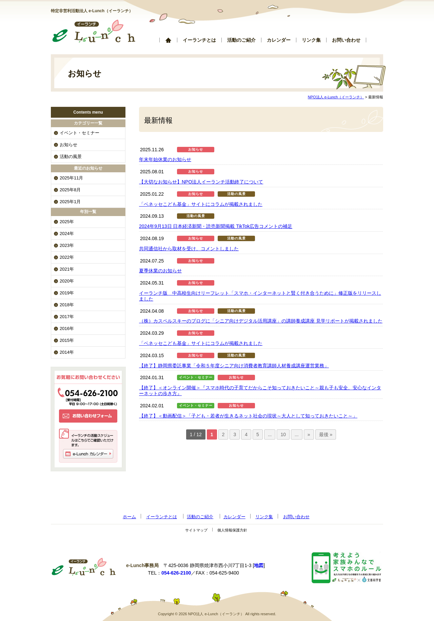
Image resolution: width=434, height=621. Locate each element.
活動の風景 (236, 194)
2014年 (67, 352)
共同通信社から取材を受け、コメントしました (189, 248)
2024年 (67, 233)
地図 (258, 565)
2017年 (67, 316)
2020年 (67, 281)
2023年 (67, 245)
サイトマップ (196, 530)
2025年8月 (70, 189)
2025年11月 (71, 177)
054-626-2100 (176, 573)
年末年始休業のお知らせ (165, 159)
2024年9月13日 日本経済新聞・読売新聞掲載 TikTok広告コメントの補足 (215, 226)
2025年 (67, 221)
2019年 (67, 292)
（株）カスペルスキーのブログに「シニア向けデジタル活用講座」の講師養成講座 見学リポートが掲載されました (260, 321)
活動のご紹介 (241, 40)
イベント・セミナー (196, 377)
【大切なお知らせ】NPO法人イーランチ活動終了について (201, 182)
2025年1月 (70, 201)
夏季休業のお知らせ (160, 270)
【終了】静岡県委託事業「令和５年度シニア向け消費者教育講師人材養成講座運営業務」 (234, 365)
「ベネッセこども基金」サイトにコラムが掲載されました (200, 204)
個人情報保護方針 (232, 530)
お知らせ (195, 149)
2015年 (67, 340)
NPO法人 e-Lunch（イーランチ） (336, 97)
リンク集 (311, 40)
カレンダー (279, 40)
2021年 (67, 269)
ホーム (168, 40)
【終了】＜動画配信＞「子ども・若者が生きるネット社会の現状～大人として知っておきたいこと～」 (248, 416)
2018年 (67, 304)
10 (283, 434)
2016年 (67, 328)
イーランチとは (199, 40)
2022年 (67, 257)
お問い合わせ (346, 40)
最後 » (326, 434)
